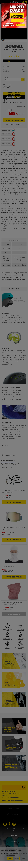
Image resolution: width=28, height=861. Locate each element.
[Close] (26, 4)
